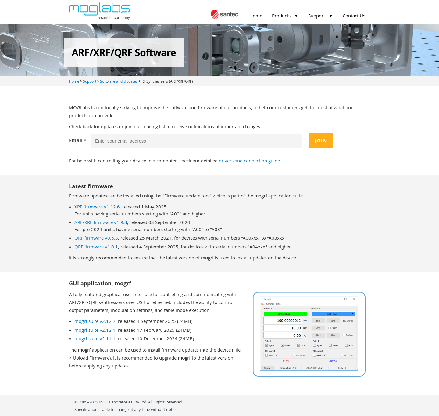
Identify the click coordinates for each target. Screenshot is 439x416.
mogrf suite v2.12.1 (95, 330)
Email (78, 140)
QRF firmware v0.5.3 (96, 238)
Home (255, 16)
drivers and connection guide (249, 160)
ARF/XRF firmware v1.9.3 (100, 222)
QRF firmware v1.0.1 (96, 247)
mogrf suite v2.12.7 (95, 321)
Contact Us (354, 16)
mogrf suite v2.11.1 (95, 338)
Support (320, 15)
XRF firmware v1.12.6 (97, 207)
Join (321, 140)
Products (285, 15)
